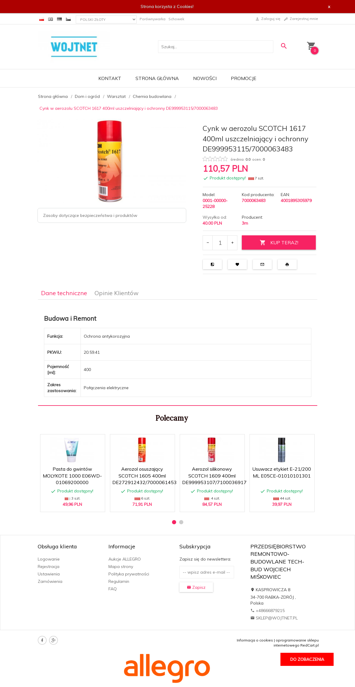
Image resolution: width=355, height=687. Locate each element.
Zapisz (196, 587)
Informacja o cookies (255, 640)
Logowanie (49, 559)
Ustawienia (49, 574)
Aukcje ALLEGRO (124, 559)
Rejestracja (48, 566)
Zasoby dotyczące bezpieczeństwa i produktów (90, 215)
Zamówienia (50, 581)
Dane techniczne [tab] (64, 293)
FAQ (112, 588)
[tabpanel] (177, 353)
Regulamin (118, 581)
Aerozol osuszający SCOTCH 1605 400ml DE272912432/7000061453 (144, 476)
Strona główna (157, 78)
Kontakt (109, 78)
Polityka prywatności (128, 574)
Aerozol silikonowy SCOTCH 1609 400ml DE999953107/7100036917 (214, 476)
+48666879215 (267, 610)
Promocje (243, 78)
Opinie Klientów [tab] (116, 293)
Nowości (205, 78)
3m (245, 223)
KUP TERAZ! (279, 243)
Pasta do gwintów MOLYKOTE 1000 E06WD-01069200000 (72, 476)
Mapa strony (120, 566)
